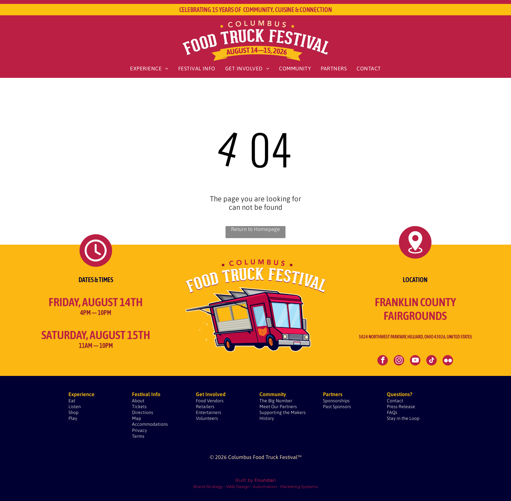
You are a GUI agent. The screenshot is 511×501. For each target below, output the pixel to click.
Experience (81, 394)
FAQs (392, 412)
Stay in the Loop (403, 418)
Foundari (265, 480)
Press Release (401, 406)
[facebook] (382, 361)
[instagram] (399, 361)
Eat (71, 400)
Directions (142, 412)
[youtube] (415, 361)
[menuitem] (149, 68)
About (138, 400)
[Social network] (448, 361)
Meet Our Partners (278, 406)
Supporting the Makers (282, 412)
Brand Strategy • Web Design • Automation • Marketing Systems (255, 486)
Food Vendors (210, 400)
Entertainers (208, 412)
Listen (74, 406)
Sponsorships (336, 400)
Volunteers (207, 418)
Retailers (205, 406)
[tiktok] (431, 361)
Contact (395, 400)
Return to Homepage (255, 229)
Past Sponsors (337, 406)
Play (72, 418)
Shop (73, 412)
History (266, 418)
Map (136, 418)
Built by (244, 480)
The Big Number (275, 400)
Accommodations (150, 424)
